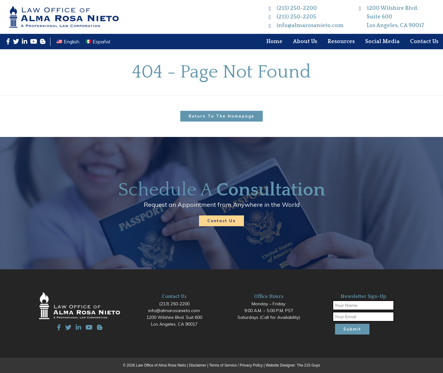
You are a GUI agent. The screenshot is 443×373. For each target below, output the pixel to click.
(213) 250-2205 (296, 17)
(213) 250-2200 (297, 8)
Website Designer (280, 365)
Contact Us (221, 220)
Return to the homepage (221, 116)
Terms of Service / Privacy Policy (236, 365)
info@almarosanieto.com (310, 25)
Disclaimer (197, 365)
